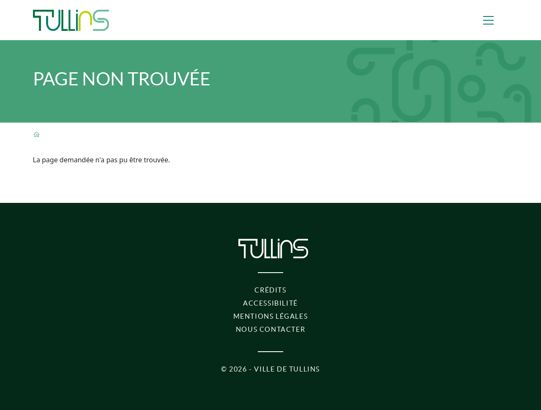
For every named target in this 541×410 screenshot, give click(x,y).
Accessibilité (270, 303)
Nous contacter (270, 329)
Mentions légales (270, 316)
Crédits (270, 290)
